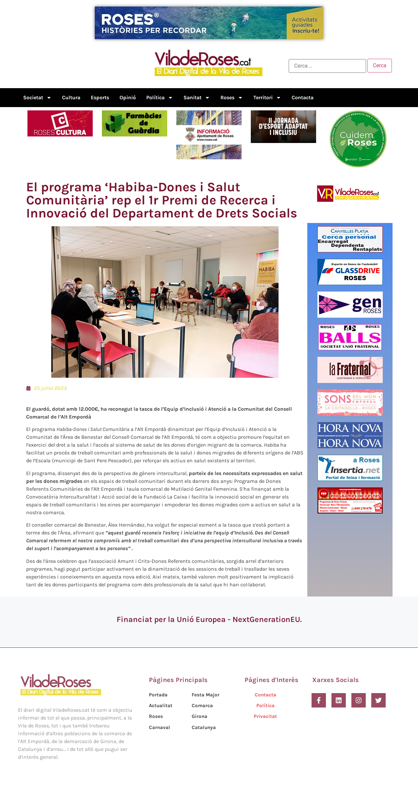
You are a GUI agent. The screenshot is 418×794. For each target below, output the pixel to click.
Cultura (71, 97)
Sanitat (197, 97)
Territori (267, 97)
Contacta (303, 97)
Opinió (128, 97)
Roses (231, 97)
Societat (37, 97)
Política (159, 97)
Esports (100, 97)
